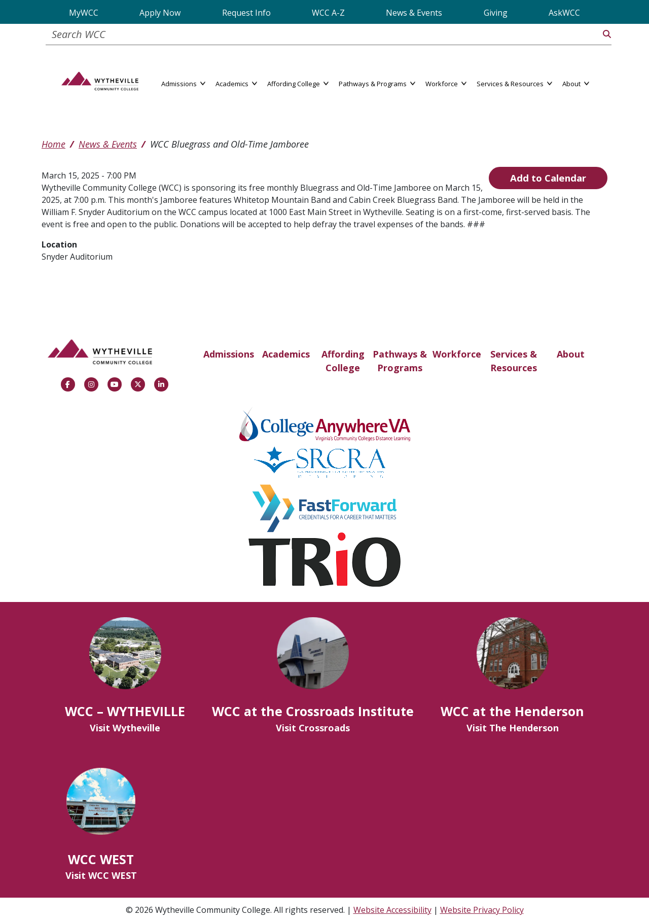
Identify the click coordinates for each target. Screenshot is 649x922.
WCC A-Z (328, 12)
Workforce (456, 354)
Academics (286, 354)
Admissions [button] (183, 83)
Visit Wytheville (125, 728)
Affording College (343, 361)
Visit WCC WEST (101, 875)
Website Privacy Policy (482, 909)
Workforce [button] (445, 83)
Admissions (228, 354)
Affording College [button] (298, 83)
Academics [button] (236, 83)
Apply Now (160, 12)
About (571, 354)
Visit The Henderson (512, 728)
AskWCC (564, 12)
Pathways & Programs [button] (377, 83)
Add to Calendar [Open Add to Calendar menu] (548, 177)
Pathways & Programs (400, 361)
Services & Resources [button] (514, 83)
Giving (496, 12)
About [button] (575, 83)
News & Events (414, 12)
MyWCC (83, 12)
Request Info (246, 12)
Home (53, 144)
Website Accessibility (392, 909)
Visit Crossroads (313, 728)
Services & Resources (513, 361)
